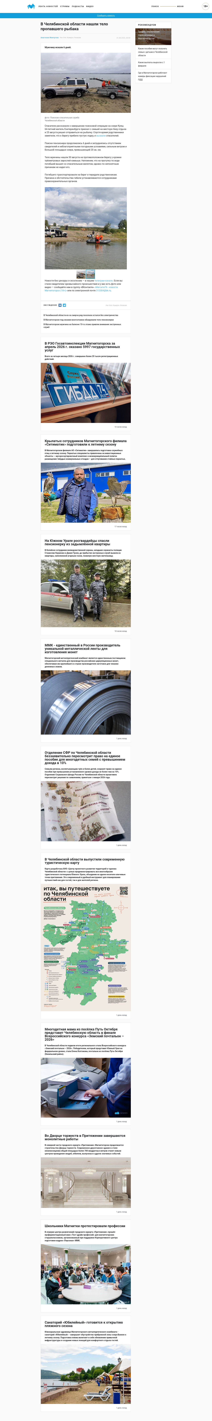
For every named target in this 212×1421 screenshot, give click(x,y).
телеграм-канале (104, 280)
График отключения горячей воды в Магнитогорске (149, 35)
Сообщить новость (106, 15)
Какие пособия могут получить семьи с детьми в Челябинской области (152, 52)
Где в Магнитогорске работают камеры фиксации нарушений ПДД (152, 76)
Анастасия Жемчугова (50, 38)
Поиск (155, 6)
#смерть (70, 38)
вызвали (101, 135)
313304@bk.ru (103, 290)
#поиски (77, 38)
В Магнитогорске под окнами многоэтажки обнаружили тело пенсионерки (79, 320)
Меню (180, 6)
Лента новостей (48, 6)
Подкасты (78, 6)
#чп (61, 38)
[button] (47, 228)
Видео (90, 6)
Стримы (65, 6)
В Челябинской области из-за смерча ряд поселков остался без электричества (81, 315)
